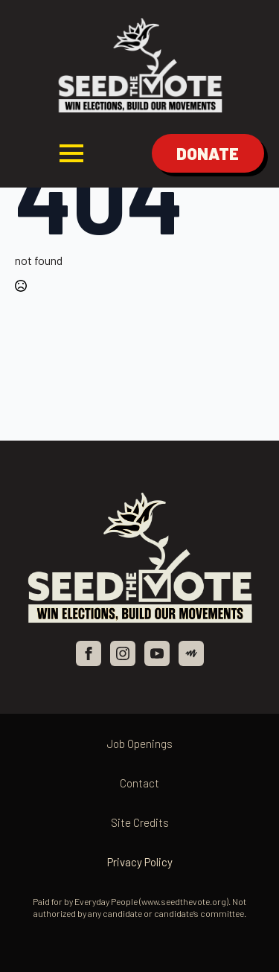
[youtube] (157, 653)
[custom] (191, 653)
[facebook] (88, 653)
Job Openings (140, 743)
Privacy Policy (140, 862)
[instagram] (122, 653)
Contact (139, 783)
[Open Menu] (71, 153)
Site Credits (140, 822)
